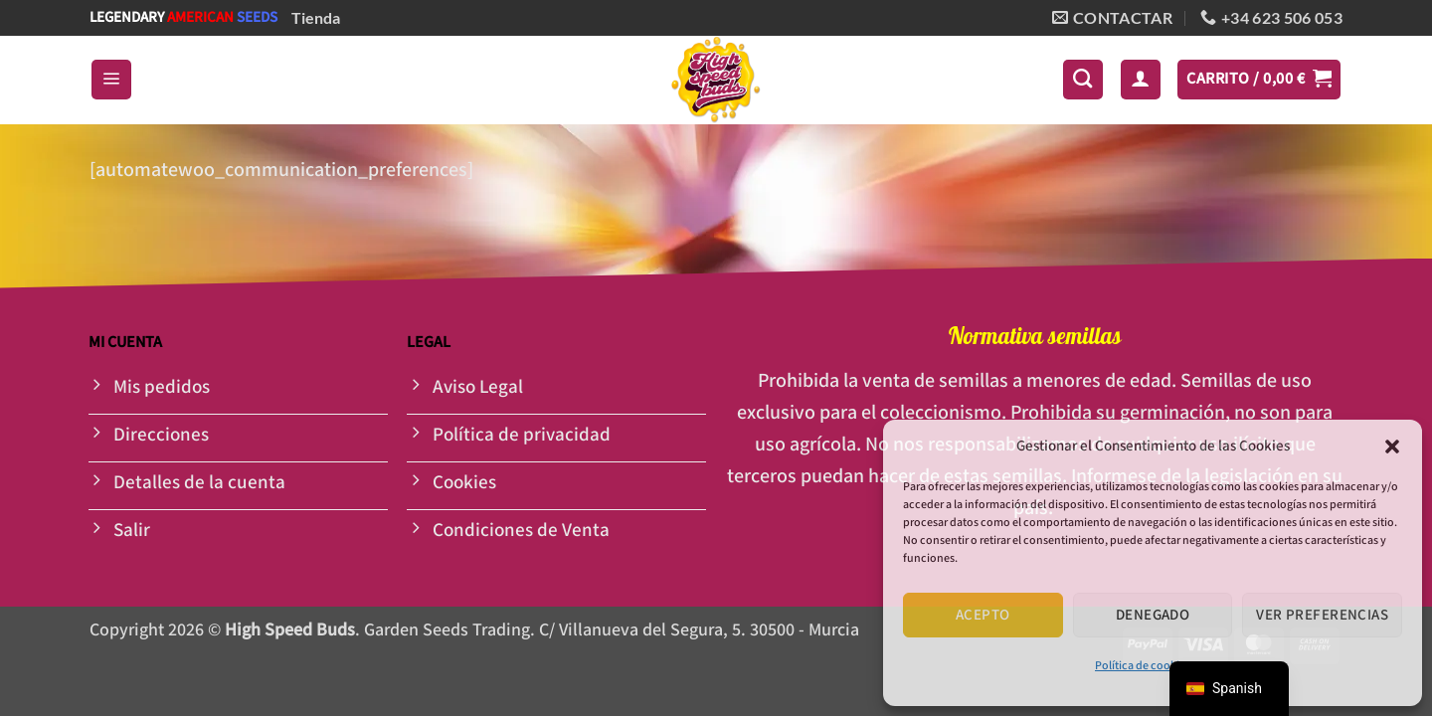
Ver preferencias (1322, 615)
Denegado (1153, 615)
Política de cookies (1142, 665)
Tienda (315, 17)
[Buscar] (1083, 79)
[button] (1392, 446)
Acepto (983, 615)
